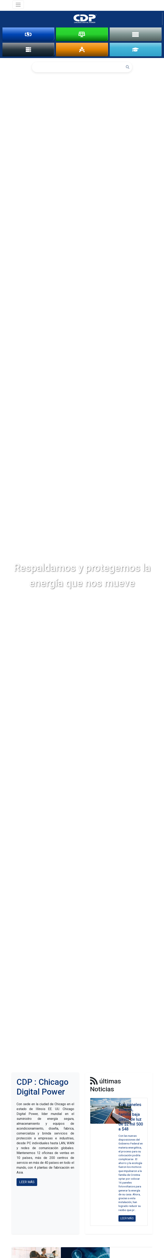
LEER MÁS (27, 1183)
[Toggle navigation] (18, 5)
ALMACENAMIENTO (135, 34)
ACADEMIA (135, 50)
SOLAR (81, 34)
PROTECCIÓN (28, 34)
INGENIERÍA (82, 50)
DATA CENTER (28, 50)
